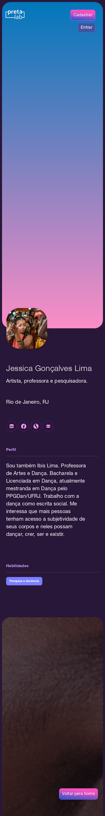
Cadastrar (82, 15)
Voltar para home (78, 794)
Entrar (86, 27)
